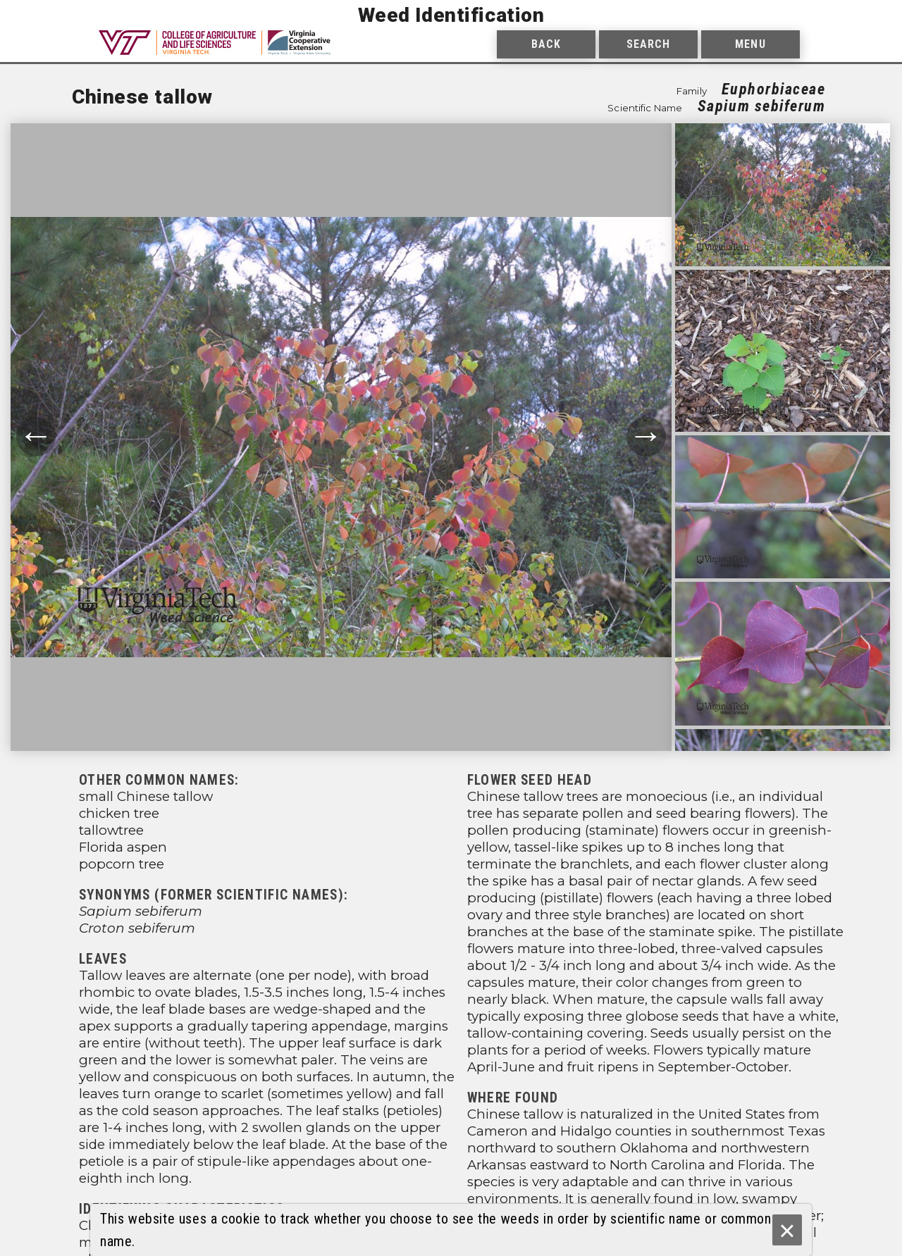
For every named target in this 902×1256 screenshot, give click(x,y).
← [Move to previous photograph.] (36, 436)
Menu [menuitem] (750, 44)
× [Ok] (787, 1230)
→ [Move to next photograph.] (646, 436)
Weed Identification (451, 15)
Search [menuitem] (648, 44)
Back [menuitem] (546, 44)
